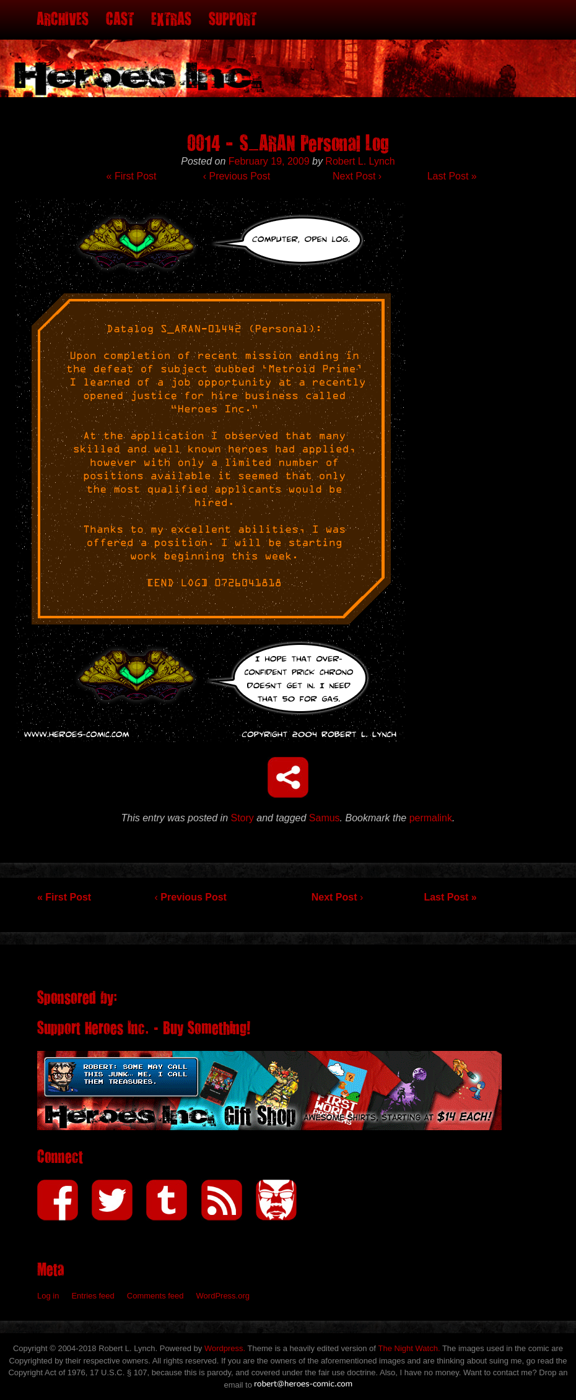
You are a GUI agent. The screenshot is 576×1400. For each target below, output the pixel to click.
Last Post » (452, 176)
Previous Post (236, 176)
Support (232, 19)
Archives (63, 19)
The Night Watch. (409, 1348)
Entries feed (92, 1295)
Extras (171, 19)
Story (242, 818)
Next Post (357, 176)
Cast (120, 19)
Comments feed (155, 1295)
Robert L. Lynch (360, 161)
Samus (324, 818)
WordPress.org (223, 1295)
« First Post (132, 176)
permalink (430, 818)
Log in (48, 1295)
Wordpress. (224, 1348)
